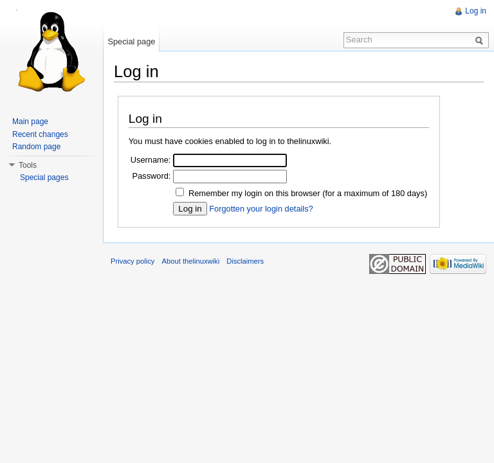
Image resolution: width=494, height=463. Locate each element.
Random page (36, 146)
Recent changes (40, 134)
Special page (131, 41)
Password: (152, 176)
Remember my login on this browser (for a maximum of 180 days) (307, 193)
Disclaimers (245, 261)
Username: (151, 160)
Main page (30, 121)
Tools (28, 165)
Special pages (44, 177)
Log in (475, 10)
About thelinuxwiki (191, 261)
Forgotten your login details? (261, 208)
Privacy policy (132, 261)
